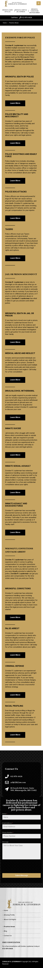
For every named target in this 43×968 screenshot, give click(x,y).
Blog (5, 931)
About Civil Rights (10, 919)
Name (4, 814)
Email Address (7, 823)
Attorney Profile (9, 915)
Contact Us (8, 935)
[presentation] (19, 866)
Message (5, 842)
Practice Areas (9, 926)
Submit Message (21, 875)
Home (6, 910)
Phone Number (7, 832)
